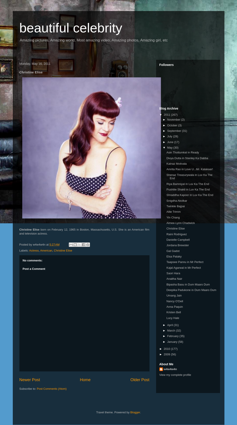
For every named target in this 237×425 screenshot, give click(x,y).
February (173, 336)
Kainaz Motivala (176, 163)
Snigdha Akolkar (176, 200)
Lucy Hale (172, 318)
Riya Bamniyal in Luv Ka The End (187, 184)
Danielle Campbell (178, 239)
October (172, 125)
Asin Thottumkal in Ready (182, 152)
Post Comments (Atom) (52, 388)
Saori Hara (173, 273)
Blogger (135, 412)
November (174, 119)
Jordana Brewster (177, 245)
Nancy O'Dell (174, 301)
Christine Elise (63, 250)
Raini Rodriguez (176, 234)
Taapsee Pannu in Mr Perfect (184, 262)
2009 (167, 354)
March (171, 330)
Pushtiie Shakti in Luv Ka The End (188, 189)
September (174, 130)
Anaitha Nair (174, 278)
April (170, 325)
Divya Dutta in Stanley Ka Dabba (187, 158)
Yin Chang (173, 217)
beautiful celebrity (70, 28)
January (172, 341)
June (170, 142)
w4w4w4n (170, 369)
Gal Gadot (172, 251)
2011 (167, 114)
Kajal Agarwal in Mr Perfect (183, 267)
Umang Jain (174, 295)
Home (85, 380)
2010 (167, 348)
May (170, 147)
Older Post (140, 380)
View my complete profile (175, 375)
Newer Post (29, 380)
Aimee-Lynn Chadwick (180, 223)
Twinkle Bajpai (175, 206)
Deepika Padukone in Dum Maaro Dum (191, 290)
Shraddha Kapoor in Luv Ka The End (189, 195)
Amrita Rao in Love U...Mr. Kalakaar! (189, 169)
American (46, 250)
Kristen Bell (173, 312)
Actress (34, 250)
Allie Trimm (173, 211)
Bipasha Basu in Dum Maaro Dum (188, 284)
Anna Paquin (174, 306)
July (170, 136)
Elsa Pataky (174, 256)
